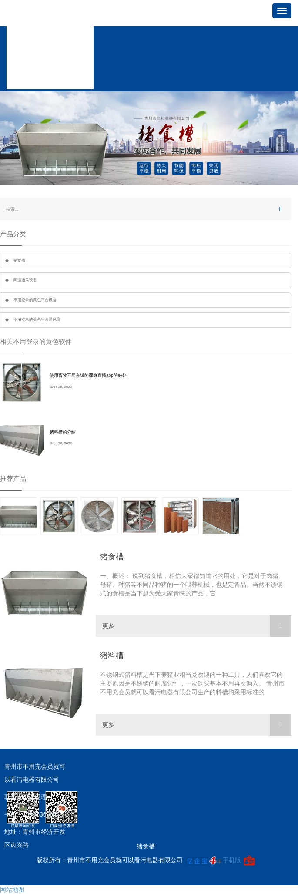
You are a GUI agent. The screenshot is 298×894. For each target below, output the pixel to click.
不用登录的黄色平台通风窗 (36, 319)
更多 (196, 626)
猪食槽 (19, 260)
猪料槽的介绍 (63, 432)
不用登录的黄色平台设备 (35, 300)
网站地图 (12, 889)
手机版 (232, 860)
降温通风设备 (25, 280)
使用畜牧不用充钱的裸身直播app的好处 (88, 375)
